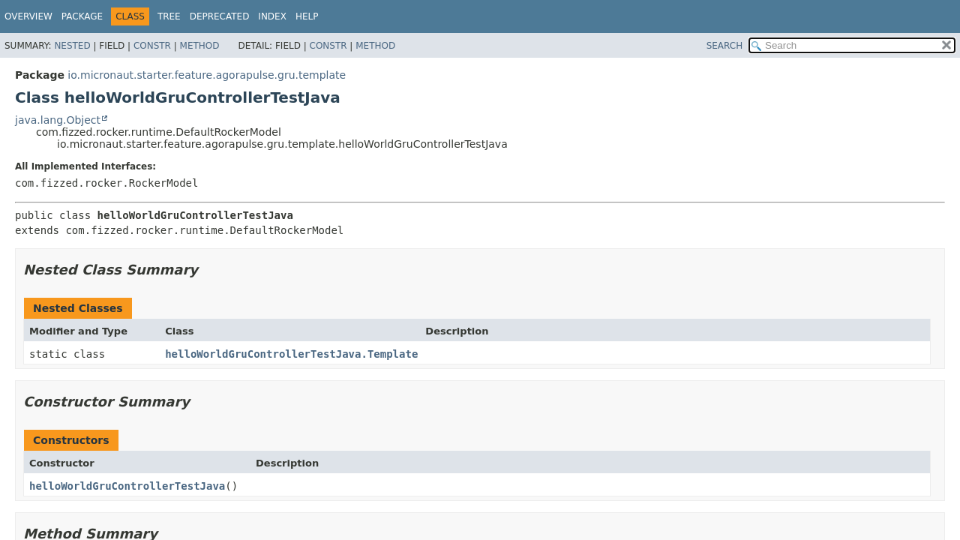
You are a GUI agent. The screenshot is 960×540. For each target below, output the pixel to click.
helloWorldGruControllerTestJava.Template (291, 354)
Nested (72, 45)
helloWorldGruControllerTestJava (127, 486)
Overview (28, 16)
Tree (169, 16)
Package (82, 16)
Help (307, 16)
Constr (152, 45)
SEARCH (724, 45)
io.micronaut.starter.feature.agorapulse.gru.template (207, 75)
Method (200, 45)
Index (272, 16)
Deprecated (220, 16)
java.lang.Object (57, 120)
